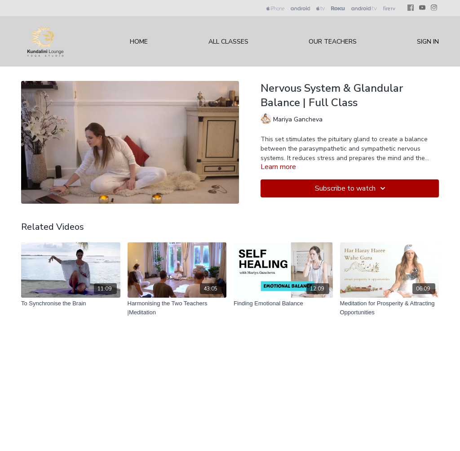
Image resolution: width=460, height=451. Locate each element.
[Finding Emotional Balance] (283, 303)
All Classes (228, 41)
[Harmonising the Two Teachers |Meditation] (177, 308)
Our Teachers (333, 41)
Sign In (428, 41)
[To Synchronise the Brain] (70, 303)
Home (139, 41)
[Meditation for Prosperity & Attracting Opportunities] (389, 308)
